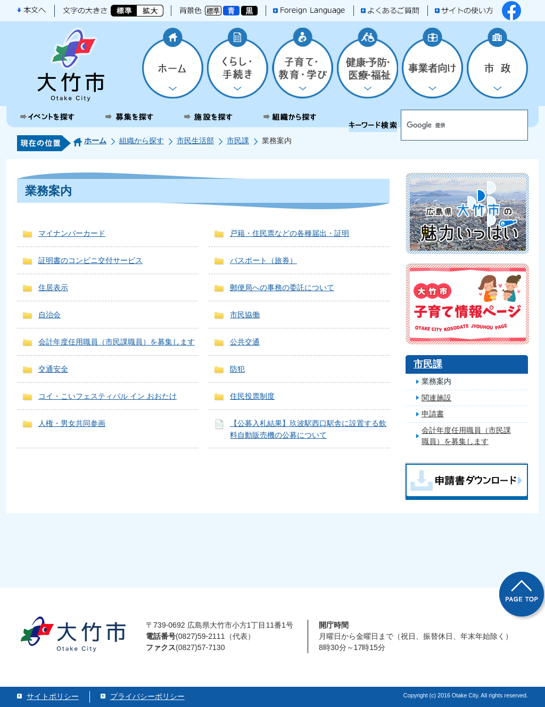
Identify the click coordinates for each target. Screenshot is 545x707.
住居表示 (53, 287)
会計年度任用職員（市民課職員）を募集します (116, 342)
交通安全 (53, 369)
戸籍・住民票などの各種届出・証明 (289, 233)
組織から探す (141, 140)
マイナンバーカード (71, 233)
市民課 (238, 140)
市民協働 (245, 314)
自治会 (49, 314)
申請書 (433, 413)
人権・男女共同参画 (71, 423)
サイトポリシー (53, 696)
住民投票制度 (252, 396)
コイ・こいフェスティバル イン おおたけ (107, 396)
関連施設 (436, 397)
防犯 (237, 369)
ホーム (95, 140)
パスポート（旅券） (263, 260)
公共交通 (245, 342)
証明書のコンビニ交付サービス (90, 260)
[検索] (447, 125)
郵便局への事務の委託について (282, 287)
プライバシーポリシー (147, 696)
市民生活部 (195, 140)
